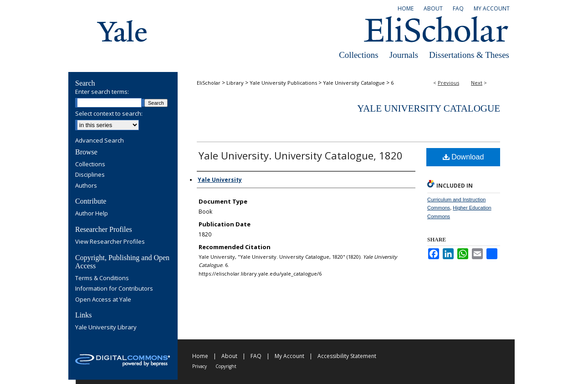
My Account (289, 356)
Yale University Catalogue (354, 82)
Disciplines (90, 175)
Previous (448, 82)
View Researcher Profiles (110, 242)
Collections (358, 55)
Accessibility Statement (346, 356)
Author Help (91, 213)
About (229, 356)
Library (235, 82)
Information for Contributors (114, 288)
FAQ (256, 356)
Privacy (199, 366)
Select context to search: (109, 113)
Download (463, 157)
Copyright (225, 366)
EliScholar (208, 82)
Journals (403, 55)
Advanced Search (99, 140)
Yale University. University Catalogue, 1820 (301, 155)
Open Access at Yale (103, 299)
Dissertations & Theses (469, 55)
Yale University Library (106, 327)
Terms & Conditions (102, 278)
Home (200, 356)
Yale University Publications (283, 82)
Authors (86, 185)
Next (476, 82)
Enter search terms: (102, 91)
